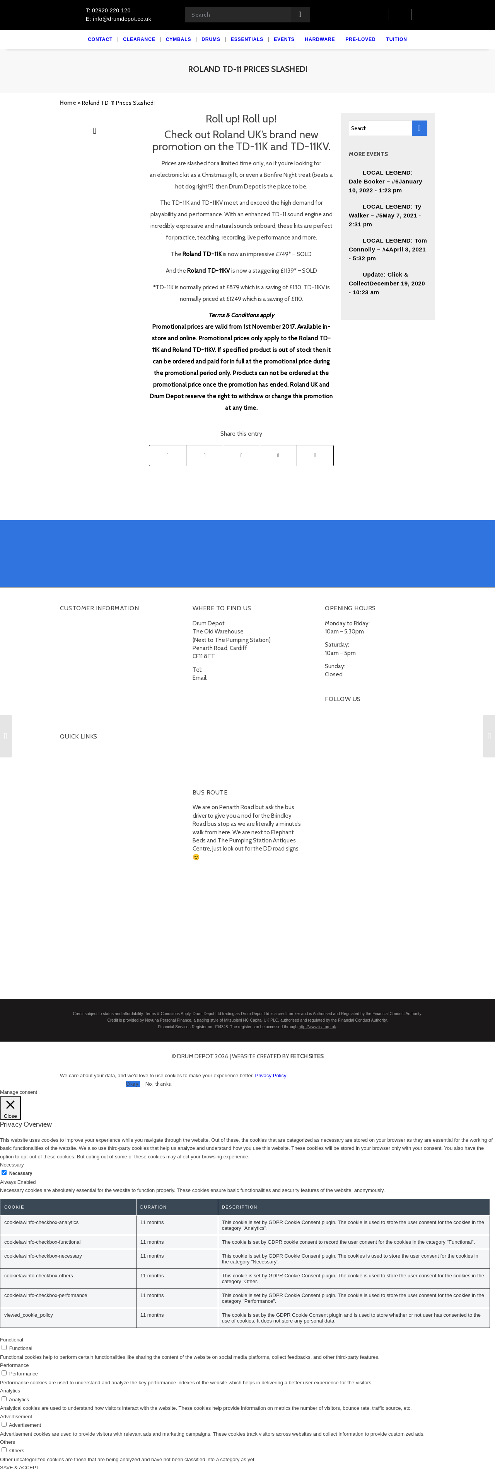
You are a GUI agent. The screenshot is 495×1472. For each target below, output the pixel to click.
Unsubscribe (75, 716)
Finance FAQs (77, 679)
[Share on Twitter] (204, 455)
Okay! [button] (133, 1084)
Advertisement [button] (16, 1416)
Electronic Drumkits (89, 789)
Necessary (20, 1173)
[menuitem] (100, 39)
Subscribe (72, 707)
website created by (278, 1056)
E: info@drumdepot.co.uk (119, 19)
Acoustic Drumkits (87, 779)
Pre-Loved (73, 835)
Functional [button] (11, 1340)
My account (74, 624)
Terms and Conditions (88, 689)
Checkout (72, 642)
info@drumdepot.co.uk (237, 677)
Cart (65, 633)
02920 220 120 (222, 669)
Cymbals (71, 761)
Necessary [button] (12, 1165)
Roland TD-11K (202, 254)
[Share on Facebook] (167, 455)
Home (68, 102)
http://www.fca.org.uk (317, 1027)
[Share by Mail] (315, 455)
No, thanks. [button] (159, 1084)
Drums (68, 770)
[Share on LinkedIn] (241, 455)
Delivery (70, 661)
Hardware (72, 826)
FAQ (65, 670)
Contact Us (74, 652)
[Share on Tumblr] (278, 455)
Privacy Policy (270, 1075)
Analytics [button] (10, 1391)
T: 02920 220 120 (108, 10)
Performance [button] (14, 1365)
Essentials (72, 816)
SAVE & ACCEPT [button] (19, 1467)
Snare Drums (81, 807)
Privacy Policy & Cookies (90, 698)
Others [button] (7, 1442)
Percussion (78, 798)
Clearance (72, 752)
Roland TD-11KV (208, 270)
